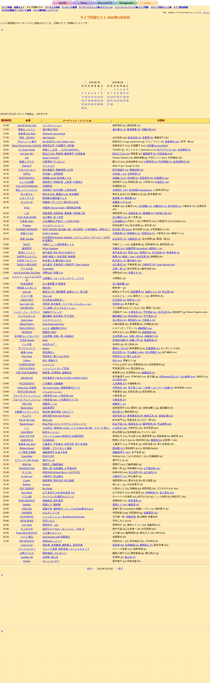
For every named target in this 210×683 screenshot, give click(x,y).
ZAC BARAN (27, 488)
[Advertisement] (104, 56)
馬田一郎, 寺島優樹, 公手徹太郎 (60, 468)
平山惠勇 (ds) (164, 423)
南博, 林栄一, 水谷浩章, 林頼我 (59, 256)
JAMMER (27, 512)
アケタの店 (27, 268)
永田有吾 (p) (134, 213)
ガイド (19, 7)
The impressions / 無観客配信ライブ (61, 387)
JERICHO (27, 508)
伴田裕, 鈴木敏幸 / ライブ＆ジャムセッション (67, 303)
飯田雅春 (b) (133, 129)
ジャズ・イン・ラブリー (26, 312)
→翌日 (119, 568)
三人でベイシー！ (52, 320)
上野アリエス (26, 553)
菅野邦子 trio (50, 524)
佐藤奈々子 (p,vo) (121, 202)
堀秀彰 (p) (145, 252)
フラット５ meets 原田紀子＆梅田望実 (63, 436)
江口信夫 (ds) (119, 379)
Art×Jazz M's (26, 153)
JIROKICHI (27, 378)
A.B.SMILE (27, 432)
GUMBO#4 (48, 440)
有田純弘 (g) (134, 320)
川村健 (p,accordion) (157, 145)
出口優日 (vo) (119, 217)
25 (89, 104)
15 (101, 97)
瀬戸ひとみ (49, 460)
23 (82, 104)
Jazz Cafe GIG (26, 303)
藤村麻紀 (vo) (119, 316)
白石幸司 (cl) (119, 238)
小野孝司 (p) (150, 161)
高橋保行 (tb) (151, 336)
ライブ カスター (27, 549)
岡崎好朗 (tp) (136, 169)
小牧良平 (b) (148, 264)
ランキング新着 (69, 7)
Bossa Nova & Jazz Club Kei (26, 145)
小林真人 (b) (148, 320)
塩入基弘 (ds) (167, 492)
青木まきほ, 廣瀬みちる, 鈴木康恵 (61, 194)
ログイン (206, 13)
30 (82, 108)
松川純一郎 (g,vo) (121, 229)
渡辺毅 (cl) (118, 448)
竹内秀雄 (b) (165, 161)
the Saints (47, 488)
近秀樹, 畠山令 (50, 557)
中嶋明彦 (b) (151, 492)
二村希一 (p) (149, 387)
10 (86, 97)
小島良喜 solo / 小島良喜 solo (58, 395)
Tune (84, 3)
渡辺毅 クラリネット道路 (57, 448)
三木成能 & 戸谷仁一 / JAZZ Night (61, 221)
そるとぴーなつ (26, 169)
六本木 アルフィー (27, 260)
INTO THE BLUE (27, 391)
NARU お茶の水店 (27, 264)
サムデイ (27, 415)
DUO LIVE (48, 456)
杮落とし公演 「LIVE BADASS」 (62, 149)
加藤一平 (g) (136, 340)
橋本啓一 (47, 287)
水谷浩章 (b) (143, 256)
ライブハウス (96, 7)
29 (101, 104)
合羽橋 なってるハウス (26, 336)
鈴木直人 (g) (119, 260)
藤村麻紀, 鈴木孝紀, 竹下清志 (58, 316)
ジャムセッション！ (53, 225)
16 (82, 100)
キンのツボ (27, 202)
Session (46, 484)
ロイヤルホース (26, 316)
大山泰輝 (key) (188, 376)
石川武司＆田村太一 (53, 299)
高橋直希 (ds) (149, 332)
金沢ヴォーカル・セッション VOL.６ (64, 528)
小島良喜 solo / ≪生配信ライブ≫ (60, 399)
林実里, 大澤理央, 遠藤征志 (57, 372)
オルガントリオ (51, 512)
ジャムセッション (52, 391)
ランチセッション (52, 125)
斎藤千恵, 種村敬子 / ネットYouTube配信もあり (68, 508)
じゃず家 (27, 344)
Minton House (27, 448)
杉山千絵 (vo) (119, 423)
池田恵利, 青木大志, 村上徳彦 (58, 480)
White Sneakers (50, 248)
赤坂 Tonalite (27, 238)
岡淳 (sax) (133, 252)
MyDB (62, 3)
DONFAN (27, 332)
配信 (180, 7)
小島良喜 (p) (119, 399)
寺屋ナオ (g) (134, 272)
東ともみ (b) (133, 356)
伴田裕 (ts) (118, 303)
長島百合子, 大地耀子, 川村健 (58, 145)
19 (92, 100)
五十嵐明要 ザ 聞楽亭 (54, 283)
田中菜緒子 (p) (120, 169)
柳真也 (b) (156, 440)
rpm (27, 157)
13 (95, 97)
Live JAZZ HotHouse (27, 186)
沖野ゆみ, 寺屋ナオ (53, 272)
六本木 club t (26, 221)
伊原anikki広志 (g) (169, 376)
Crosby (27, 480)
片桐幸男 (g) (119, 233)
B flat (27, 207)
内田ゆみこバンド (52, 541)
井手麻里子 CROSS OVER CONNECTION (65, 378)
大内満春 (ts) (145, 206)
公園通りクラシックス (27, 411)
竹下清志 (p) (150, 316)
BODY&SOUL (27, 178)
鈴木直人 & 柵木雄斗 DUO (57, 260)
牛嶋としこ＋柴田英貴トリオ (58, 244)
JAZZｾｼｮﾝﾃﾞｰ (50, 344)
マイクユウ (49, 165)
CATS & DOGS (27, 368)
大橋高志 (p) (134, 238)
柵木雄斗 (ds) (134, 260)
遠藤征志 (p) (148, 372)
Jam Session (49, 137)
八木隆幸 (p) (119, 383)
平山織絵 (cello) (135, 352)
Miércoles (48, 420)
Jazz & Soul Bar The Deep (27, 272)
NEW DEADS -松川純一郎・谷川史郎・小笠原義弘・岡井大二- (76, 229)
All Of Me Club (27, 420)
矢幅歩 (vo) (118, 248)
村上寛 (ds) (168, 291)
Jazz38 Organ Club (26, 125)
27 (95, 104)
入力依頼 (52, 7)
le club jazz (27, 476)
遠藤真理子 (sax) (121, 452)
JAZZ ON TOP (26, 436)
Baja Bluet (27, 492)
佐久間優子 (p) (153, 352)
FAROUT (27, 165)
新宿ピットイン (26, 129)
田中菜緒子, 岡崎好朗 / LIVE (58, 169)
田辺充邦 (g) (119, 352)
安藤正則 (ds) (149, 129)
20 (95, 100)
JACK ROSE (26, 520)
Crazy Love (27, 545)
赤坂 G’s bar (26, 233)
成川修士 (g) (119, 129)
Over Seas (27, 356)
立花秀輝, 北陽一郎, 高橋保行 (58, 336)
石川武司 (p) (119, 299)
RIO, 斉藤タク (50, 360)
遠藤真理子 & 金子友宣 (55, 452)
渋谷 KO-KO (26, 137)
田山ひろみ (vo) (120, 153)
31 (86, 108)
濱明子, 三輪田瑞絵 (53, 464)
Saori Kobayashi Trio (53, 324)
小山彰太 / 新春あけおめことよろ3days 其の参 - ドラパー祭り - (76, 427)
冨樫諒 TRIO (49, 332)
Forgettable (48, 268)
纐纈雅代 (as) (145, 328)
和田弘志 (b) (148, 233)
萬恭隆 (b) (148, 213)
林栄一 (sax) (128, 256)
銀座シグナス (26, 161)
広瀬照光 (47, 186)
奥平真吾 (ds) (119, 252)
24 (86, 104)
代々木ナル (27, 194)
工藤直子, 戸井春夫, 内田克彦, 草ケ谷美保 (65, 444)
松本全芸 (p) (134, 137)
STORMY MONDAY (27, 229)
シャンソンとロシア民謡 (56, 368)
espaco (46, 348)
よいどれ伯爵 (26, 182)
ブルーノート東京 (26, 141)
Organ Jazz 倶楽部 (26, 387)
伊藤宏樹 (131, 516)
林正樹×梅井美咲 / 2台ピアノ (58, 411)
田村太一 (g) (133, 299)
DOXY (27, 244)
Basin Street (27, 407)
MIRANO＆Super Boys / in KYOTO (61, 472)
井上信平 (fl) (135, 472)
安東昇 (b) (147, 137)
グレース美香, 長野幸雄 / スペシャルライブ (66, 549)
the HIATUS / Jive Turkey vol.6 (58, 141)
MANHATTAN (27, 468)
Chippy (26, 561)
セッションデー (51, 561)
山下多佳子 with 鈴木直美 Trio (59, 492)
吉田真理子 (49, 407)
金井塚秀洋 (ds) (181, 161)
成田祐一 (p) (155, 248)
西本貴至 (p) (134, 500)
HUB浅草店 (26, 283)
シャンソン (49, 364)
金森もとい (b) (153, 291)
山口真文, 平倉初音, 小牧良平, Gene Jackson (66, 264)
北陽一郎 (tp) (136, 336)
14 (98, 97)
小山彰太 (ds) (119, 427)
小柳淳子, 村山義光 (53, 476)
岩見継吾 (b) (184, 149)
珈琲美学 (27, 248)
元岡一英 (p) (119, 268)
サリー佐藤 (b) (165, 387)
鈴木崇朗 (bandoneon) (140, 190)
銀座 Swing (27, 352)
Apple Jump (27, 320)
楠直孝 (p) (133, 504)
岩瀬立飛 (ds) (166, 415)
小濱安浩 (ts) (135, 312)
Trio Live (47, 295)
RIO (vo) (116, 360)
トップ (45, 10)
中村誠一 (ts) (119, 173)
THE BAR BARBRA (26, 372)
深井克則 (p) (119, 415)
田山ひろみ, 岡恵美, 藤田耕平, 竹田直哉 (64, 153)
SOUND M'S (26, 307)
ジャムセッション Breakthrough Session (64, 516)
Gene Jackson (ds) (165, 264)
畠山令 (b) (130, 557)
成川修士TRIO (50, 129)
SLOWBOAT (26, 516)
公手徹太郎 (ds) (152, 468)
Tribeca (27, 360)
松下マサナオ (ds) (166, 149)
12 (92, 97)
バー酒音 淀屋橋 (27, 452)
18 (89, 100)
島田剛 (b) (117, 198)
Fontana (27, 225)
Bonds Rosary (27, 423)
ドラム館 (27, 496)
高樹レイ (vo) (119, 504)
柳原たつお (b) (120, 348)
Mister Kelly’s (27, 324)
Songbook (126, 3)
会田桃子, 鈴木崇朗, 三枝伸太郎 (60, 190)
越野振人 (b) (146, 545)
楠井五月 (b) (150, 415)
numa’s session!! (51, 157)
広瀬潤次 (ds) (161, 178)
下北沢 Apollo (26, 340)
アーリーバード (26, 348)
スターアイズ (26, 198)
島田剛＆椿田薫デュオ (55, 198)
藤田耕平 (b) (149, 153)
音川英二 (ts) (135, 387)
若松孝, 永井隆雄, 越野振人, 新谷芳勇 (63, 545)
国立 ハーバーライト (27, 190)
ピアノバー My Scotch (27, 460)
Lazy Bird (27, 524)
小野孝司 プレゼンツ (54, 161)
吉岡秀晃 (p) (134, 173)
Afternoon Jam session (54, 133)
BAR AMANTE (27, 500)
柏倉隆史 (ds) (172, 141)
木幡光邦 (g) (159, 206)
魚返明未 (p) (150, 340)
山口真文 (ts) (119, 264)
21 (98, 100)
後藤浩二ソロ (50, 403)
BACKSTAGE (26, 541)
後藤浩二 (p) (119, 403)
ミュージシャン (132, 7)
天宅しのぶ (49, 520)
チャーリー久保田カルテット (58, 496)
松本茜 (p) (133, 178)
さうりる (27, 472)
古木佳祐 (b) (158, 252)
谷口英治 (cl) (119, 320)
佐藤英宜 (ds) (151, 512)
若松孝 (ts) (118, 545)
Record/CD (105, 3)
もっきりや (27, 528)
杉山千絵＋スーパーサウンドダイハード (64, 423)
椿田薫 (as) (130, 198)
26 (92, 104)
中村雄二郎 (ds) (163, 213)
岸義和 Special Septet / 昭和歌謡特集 (62, 207)
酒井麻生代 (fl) (135, 415)
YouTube (16, 10)
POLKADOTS (26, 383)
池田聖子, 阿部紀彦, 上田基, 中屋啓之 (63, 182)
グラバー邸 (27, 295)
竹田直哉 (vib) (165, 153)
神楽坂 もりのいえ (27, 287)
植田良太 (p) (134, 423)
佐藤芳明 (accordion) (137, 248)
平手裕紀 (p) (149, 312)
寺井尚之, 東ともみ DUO (56, 356)
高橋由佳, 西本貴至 (53, 500)
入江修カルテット (52, 532)
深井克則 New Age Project (56, 415)
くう (26, 427)
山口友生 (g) (150, 472)
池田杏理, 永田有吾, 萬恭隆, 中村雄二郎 (64, 213)
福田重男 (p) (137, 291)
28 (98, 104)
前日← (90, 568)
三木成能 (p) (119, 221)
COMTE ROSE (27, 364)
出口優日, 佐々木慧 (53, 217)
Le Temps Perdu (27, 149)
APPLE (27, 173)
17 (86, 100)
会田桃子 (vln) (120, 190)
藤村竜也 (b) (149, 423)
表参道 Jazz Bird (27, 133)
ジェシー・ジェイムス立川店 (26, 278)
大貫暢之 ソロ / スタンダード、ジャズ (63, 278)
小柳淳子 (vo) (119, 476)
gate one (27, 291)
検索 (7, 7)
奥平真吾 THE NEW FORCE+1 (59, 252)
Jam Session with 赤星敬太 (56, 536)
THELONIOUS (27, 328)
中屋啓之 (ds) (162, 182)
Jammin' (27, 504)
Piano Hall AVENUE (26, 532)
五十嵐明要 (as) (120, 283)
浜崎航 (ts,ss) (119, 178)
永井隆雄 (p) (131, 545)
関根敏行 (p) (133, 233)
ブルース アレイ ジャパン (27, 395)
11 (89, 97)
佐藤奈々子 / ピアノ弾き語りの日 (60, 202)
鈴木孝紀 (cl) (135, 316)
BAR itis (26, 464)
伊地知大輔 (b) (120, 340)
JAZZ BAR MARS (26, 217)
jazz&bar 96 (27, 557)
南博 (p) (116, 256)
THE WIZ (27, 403)
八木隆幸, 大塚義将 (53, 383)
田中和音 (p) (174, 206)
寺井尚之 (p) (119, 356)
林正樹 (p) (117, 411)
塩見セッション (51, 432)
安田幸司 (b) (146, 178)
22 (101, 100)
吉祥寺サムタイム (26, 256)
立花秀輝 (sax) (120, 336)
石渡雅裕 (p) (152, 348)
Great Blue (26, 456)
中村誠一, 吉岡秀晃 (53, 173)
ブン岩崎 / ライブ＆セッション (59, 307)
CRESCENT (26, 299)
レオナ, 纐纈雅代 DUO (55, 328)
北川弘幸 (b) (164, 312)
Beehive (27, 484)
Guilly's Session (51, 233)
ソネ (26, 213)
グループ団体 (161, 7)
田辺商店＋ (49, 352)
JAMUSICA (26, 440)
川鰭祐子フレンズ (52, 312)
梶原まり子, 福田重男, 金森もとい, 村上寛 (65, 291)
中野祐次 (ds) (119, 387)
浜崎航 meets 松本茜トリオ (57, 178)
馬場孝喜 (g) (172, 252)
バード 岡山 (26, 536)
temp (45, 340)
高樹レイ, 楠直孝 (52, 504)
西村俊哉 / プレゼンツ (54, 553)
